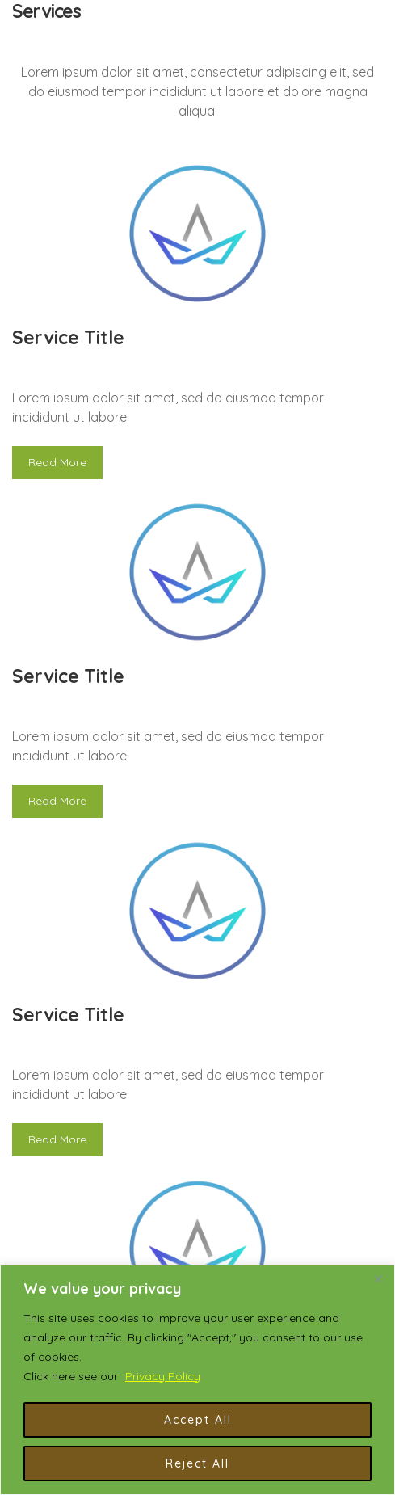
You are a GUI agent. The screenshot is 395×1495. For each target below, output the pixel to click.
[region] (197, 1380)
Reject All (197, 1463)
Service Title (68, 337)
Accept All (198, 1420)
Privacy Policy (162, 1376)
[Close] (378, 1278)
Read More (57, 462)
